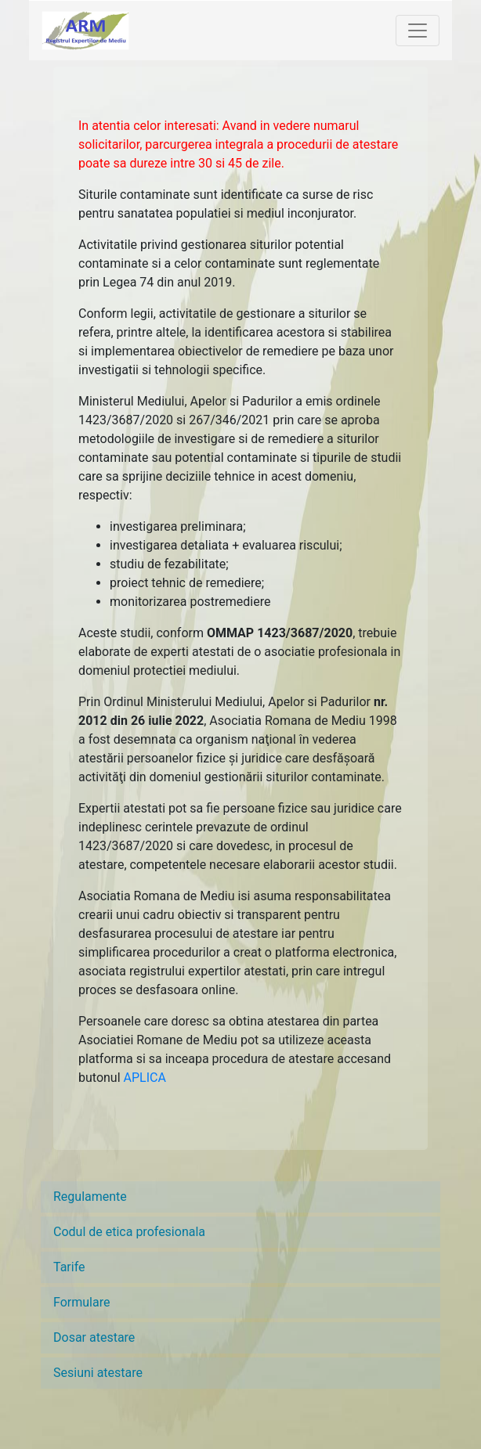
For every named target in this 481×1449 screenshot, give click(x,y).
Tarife (69, 1267)
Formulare (81, 1302)
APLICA (145, 1077)
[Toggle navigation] (417, 30)
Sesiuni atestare (98, 1372)
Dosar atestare (94, 1337)
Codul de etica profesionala (129, 1231)
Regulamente (90, 1196)
